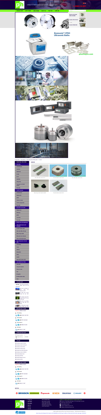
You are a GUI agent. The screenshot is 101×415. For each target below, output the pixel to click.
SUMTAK (18, 169)
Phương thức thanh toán (47, 405)
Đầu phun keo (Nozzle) (21, 236)
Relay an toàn (19, 269)
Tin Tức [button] (50, 10)
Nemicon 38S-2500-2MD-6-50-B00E (73, 15)
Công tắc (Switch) (20, 266)
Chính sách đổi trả (45, 406)
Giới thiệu (30, 401)
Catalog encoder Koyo (20, 348)
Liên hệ (29, 408)
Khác (18, 279)
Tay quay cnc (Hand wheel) (21, 185)
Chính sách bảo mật (46, 402)
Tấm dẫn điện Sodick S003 (58, 177)
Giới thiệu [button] (28, 10)
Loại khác (19, 217)
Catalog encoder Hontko (20, 343)
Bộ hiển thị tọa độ (21, 207)
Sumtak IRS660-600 (73, 24)
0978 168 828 (24, 320)
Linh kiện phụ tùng (21, 262)
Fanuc (18, 247)
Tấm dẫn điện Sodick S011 (40, 177)
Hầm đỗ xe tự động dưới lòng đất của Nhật (24, 302)
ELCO (18, 176)
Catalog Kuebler (19, 359)
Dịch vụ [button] (43, 10)
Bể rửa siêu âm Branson (22, 222)
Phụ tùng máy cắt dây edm (22, 241)
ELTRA (18, 174)
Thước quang (20, 190)
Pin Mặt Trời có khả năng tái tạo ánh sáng (21, 294)
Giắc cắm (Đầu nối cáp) (21, 231)
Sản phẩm (30, 403)
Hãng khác (19, 181)
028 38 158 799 (24, 315)
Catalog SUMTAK (19, 355)
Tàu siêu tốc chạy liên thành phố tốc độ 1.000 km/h (21, 285)
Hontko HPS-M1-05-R (73, 19)
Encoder (19, 164)
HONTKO (18, 179)
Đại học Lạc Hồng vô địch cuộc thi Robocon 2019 (24, 289)
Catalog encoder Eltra (20, 346)
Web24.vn (83, 411)
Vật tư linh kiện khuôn (21, 238)
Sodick (18, 257)
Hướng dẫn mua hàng (46, 403)
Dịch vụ (29, 405)
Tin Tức (29, 407)
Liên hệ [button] (57, 10)
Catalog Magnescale (19, 353)
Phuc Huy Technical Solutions (68, 411)
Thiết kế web (77, 411)
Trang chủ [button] (20, 10)
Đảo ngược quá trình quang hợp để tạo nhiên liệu (24, 298)
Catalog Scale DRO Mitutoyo (21, 350)
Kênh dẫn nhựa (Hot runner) (21, 225)
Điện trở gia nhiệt (20, 233)
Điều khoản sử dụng (46, 401)
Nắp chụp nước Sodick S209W (40, 192)
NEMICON (19, 171)
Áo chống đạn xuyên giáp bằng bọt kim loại (24, 306)
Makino (18, 249)
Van (17, 271)
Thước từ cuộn (20, 200)
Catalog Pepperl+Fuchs (20, 357)
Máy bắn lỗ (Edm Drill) (21, 259)
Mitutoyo (18, 212)
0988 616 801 (22, 310)
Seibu (18, 254)
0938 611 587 (22, 329)
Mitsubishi (19, 252)
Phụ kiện (18, 187)
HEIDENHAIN (19, 166)
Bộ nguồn (19, 274)
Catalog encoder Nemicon (21, 345)
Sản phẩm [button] (36, 10)
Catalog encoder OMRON (20, 352)
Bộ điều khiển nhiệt (21, 228)
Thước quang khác (20, 202)
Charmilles (19, 244)
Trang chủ (30, 399)
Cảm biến (18, 264)
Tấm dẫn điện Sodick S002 (77, 177)
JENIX (18, 197)
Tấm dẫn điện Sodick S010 (58, 192)
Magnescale (19, 195)
